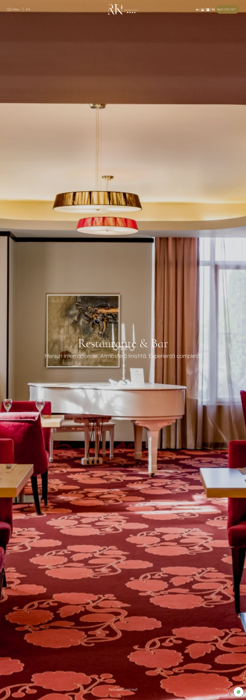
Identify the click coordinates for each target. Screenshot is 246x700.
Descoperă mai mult (123, 689)
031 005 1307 (227, 9)
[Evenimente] (202, 9)
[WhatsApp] (238, 692)
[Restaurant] (213, 9)
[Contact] (207, 9)
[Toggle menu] (9, 9)
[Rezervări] (197, 9)
